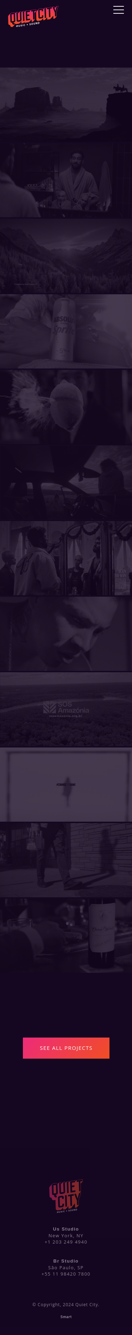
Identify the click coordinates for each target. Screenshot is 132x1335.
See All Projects (66, 1047)
